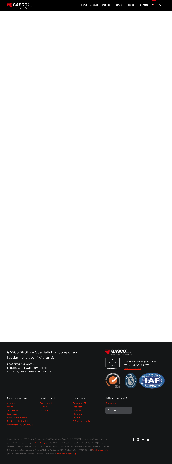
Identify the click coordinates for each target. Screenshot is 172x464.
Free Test (77, 406)
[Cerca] (108, 410)
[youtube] (143, 439)
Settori (43, 406)
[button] (160, 4)
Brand (10, 406)
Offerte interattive (82, 421)
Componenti (46, 403)
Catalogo (44, 410)
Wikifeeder (12, 414)
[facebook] (133, 439)
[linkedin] (148, 439)
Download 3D (80, 403)
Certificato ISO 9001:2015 (20, 424)
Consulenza (79, 410)
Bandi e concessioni (17, 417)
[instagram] (138, 439)
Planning (77, 414)
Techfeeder (13, 410)
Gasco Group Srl (41, 443)
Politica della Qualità (17, 421)
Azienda (11, 403)
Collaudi (77, 417)
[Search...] (118, 410)
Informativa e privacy (66, 453)
